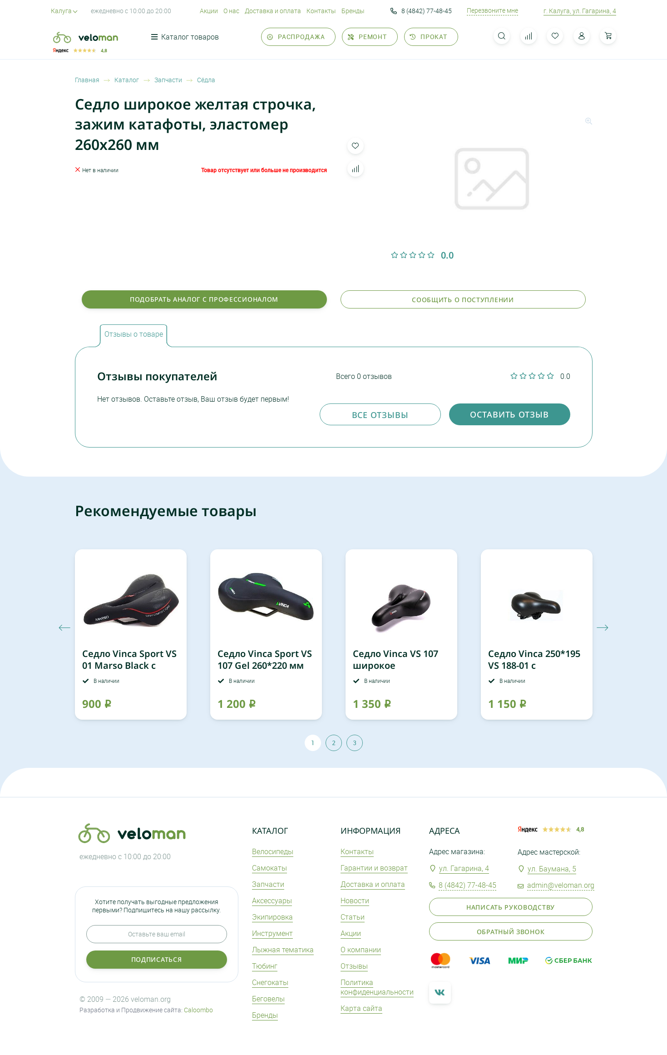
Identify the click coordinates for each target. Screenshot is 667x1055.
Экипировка (272, 917)
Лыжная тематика (283, 950)
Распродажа (296, 36)
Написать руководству (510, 907)
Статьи (353, 917)
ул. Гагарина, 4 (464, 868)
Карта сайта (361, 1008)
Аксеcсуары (272, 901)
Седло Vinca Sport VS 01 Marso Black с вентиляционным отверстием (129, 671)
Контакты (321, 10)
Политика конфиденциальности (377, 987)
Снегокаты (270, 982)
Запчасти (268, 884)
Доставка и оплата (273, 10)
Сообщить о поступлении (463, 299)
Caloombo (198, 1009)
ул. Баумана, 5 (552, 869)
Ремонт (367, 36)
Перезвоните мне (492, 10)
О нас (231, 10)
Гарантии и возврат (374, 868)
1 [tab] (313, 742)
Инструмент (272, 933)
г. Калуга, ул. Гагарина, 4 (579, 10)
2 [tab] (334, 742)
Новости (355, 901)
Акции (209, 10)
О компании (361, 950)
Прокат (428, 36)
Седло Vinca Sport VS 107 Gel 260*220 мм (264, 659)
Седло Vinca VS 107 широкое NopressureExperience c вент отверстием (404, 671)
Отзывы (354, 966)
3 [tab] (354, 742)
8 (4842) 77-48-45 (421, 11)
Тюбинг (264, 966)
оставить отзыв (509, 414)
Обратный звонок (511, 931)
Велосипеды (272, 851)
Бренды (353, 10)
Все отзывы (380, 414)
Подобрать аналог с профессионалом (204, 299)
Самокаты (269, 868)
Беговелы (268, 999)
